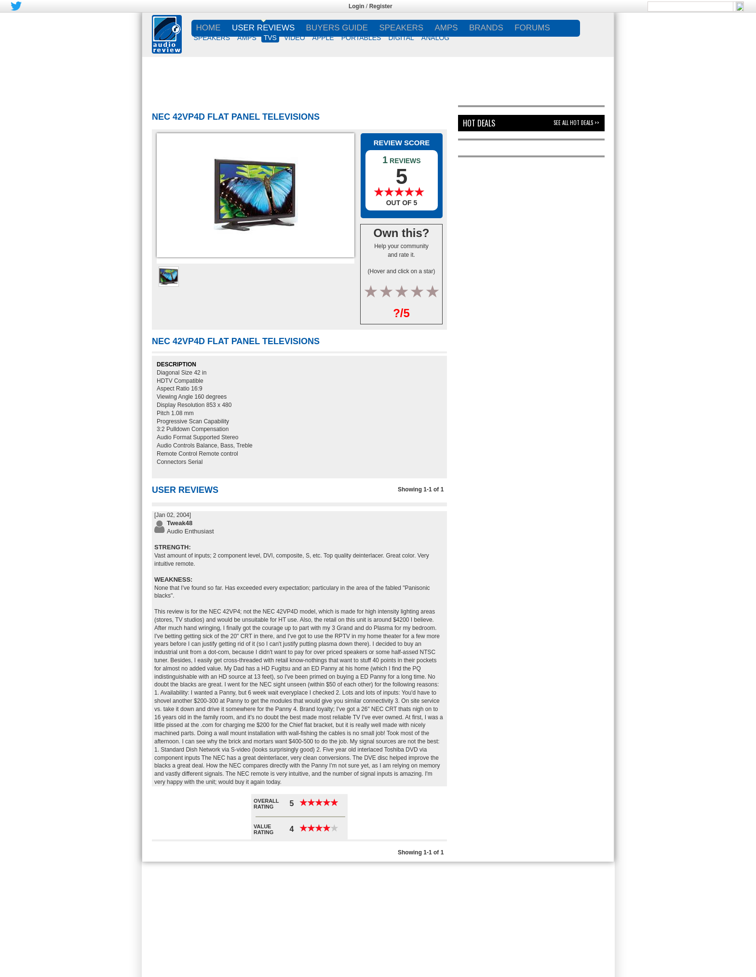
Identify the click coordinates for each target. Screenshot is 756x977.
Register (380, 6)
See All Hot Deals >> (576, 122)
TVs (270, 38)
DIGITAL (401, 38)
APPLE (323, 38)
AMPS (246, 38)
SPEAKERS (212, 38)
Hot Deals (479, 123)
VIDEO (294, 38)
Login (356, 6)
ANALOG (435, 38)
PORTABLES (361, 38)
